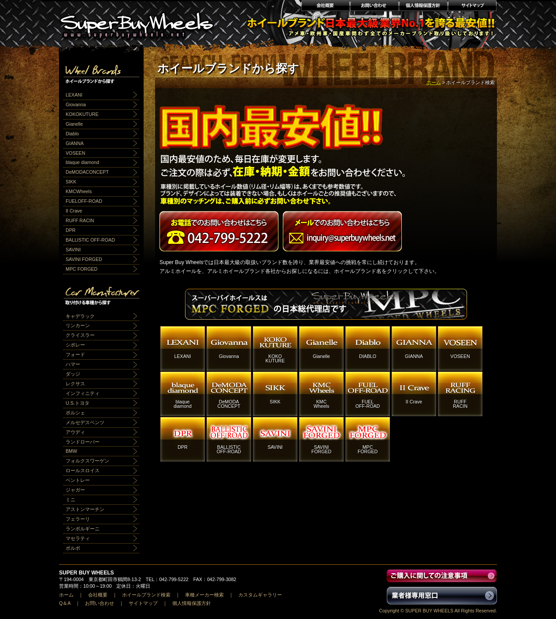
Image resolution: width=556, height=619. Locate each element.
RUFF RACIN (80, 220)
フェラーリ (78, 519)
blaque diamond (82, 162)
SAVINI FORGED (84, 259)
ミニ (70, 499)
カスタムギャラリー (260, 594)
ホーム (433, 82)
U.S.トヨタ (77, 403)
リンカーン (78, 325)
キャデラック (80, 316)
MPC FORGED (81, 269)
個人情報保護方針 (423, 6)
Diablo (72, 133)
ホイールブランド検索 (146, 594)
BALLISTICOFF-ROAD (229, 449)
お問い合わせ (374, 6)
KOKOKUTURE (82, 114)
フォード (75, 354)
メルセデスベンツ (85, 422)
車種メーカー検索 (204, 594)
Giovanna (76, 104)
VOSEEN (75, 153)
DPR (71, 230)
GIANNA (75, 143)
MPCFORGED (368, 449)
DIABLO (367, 356)
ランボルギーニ (83, 528)
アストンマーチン (85, 509)
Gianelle (74, 124)
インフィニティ (83, 393)
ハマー (73, 364)
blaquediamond (183, 404)
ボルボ (73, 548)
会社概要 (325, 6)
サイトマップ (472, 6)
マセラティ (78, 538)
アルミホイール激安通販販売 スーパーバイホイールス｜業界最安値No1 (142, 22)
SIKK (71, 181)
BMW (71, 451)
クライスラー (80, 335)
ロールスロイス (83, 470)
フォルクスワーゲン (87, 460)
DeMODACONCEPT (87, 172)
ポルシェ (75, 412)
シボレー (75, 344)
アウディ (75, 432)
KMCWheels (79, 191)
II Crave (74, 210)
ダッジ (73, 374)
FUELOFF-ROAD (84, 201)
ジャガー (75, 489)
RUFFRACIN (460, 404)
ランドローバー (83, 441)
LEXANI (74, 94)
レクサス (75, 383)
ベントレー (78, 480)
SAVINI (73, 249)
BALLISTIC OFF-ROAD (90, 239)
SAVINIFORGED (321, 449)
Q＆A (64, 603)
